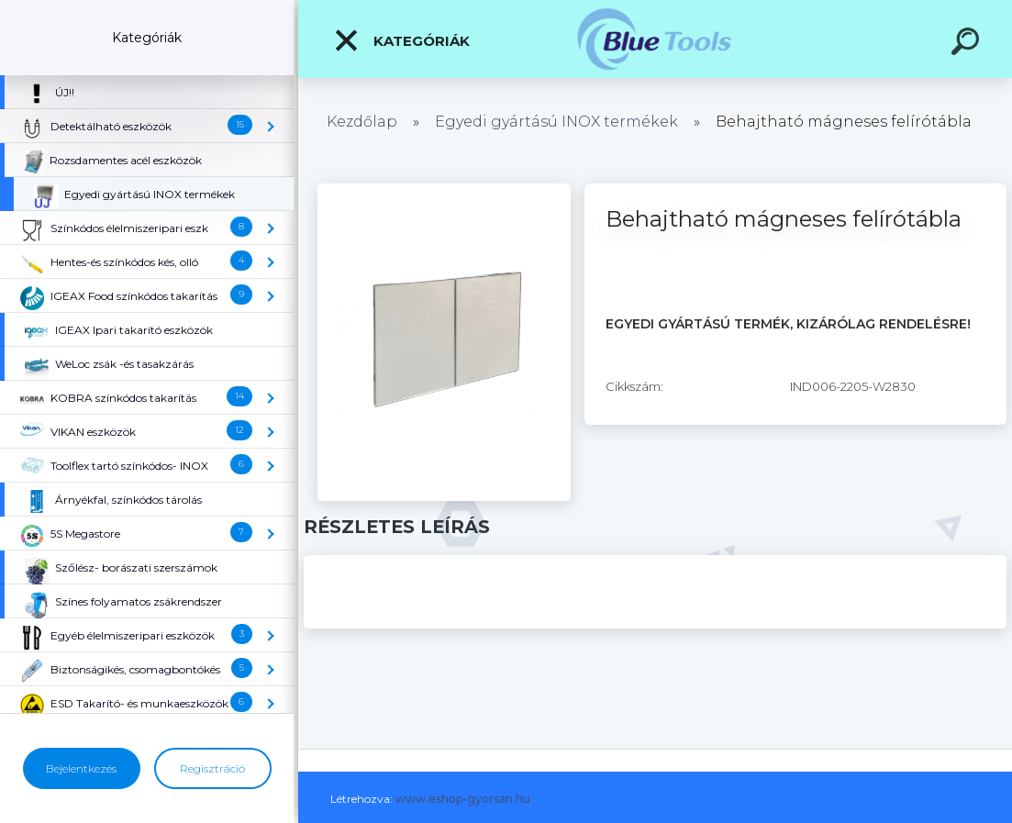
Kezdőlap (362, 121)
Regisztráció (212, 768)
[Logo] (655, 39)
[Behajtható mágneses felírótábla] (444, 190)
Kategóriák (401, 40)
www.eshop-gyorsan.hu (462, 799)
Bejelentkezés (81, 768)
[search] (967, 44)
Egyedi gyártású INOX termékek (556, 121)
